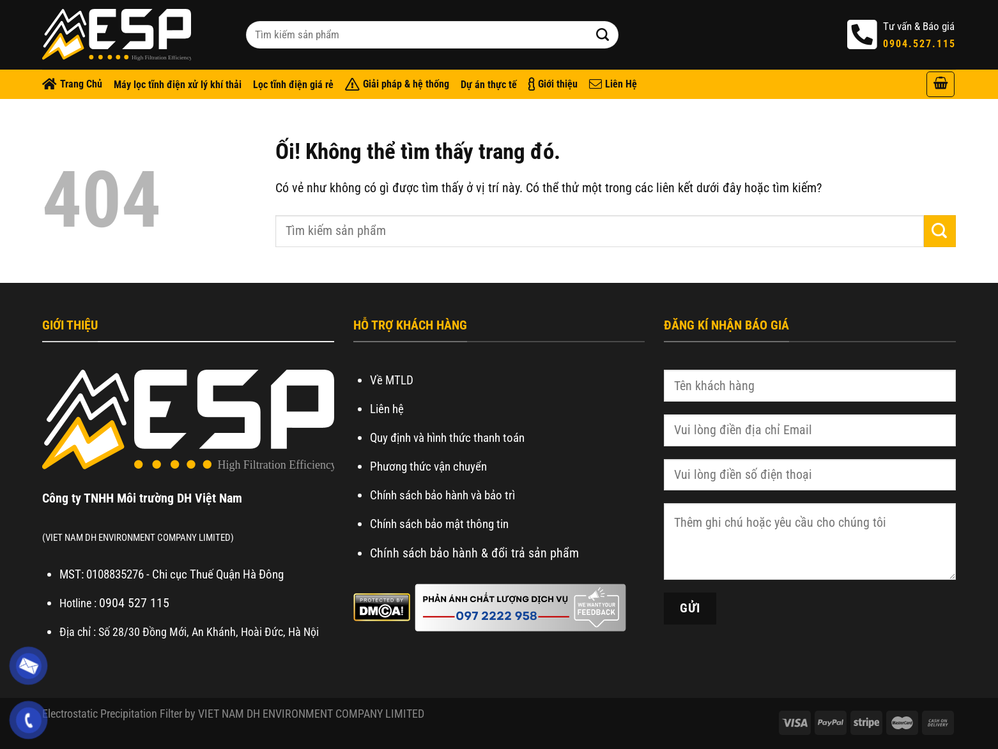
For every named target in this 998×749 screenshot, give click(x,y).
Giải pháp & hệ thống (397, 84)
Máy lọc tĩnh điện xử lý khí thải (178, 85)
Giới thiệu (553, 84)
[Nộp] (603, 35)
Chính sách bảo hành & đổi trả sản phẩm (474, 553)
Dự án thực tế (489, 85)
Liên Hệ (613, 84)
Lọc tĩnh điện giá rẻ (293, 85)
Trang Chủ (72, 84)
